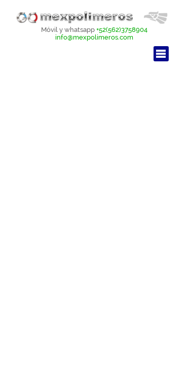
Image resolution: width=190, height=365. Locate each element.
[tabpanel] (94, 33)
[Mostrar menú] (161, 53)
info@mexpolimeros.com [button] (94, 37)
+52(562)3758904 (121, 29)
